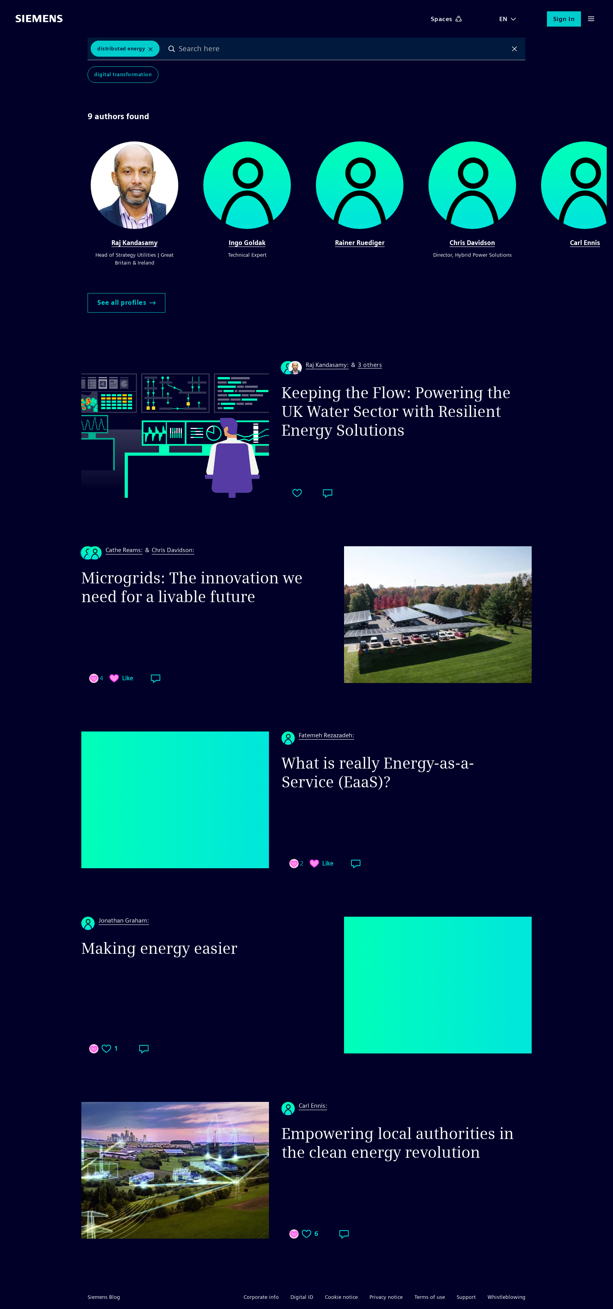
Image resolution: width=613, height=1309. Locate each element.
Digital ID (301, 1297)
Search (172, 49)
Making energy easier (159, 948)
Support (466, 1297)
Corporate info (261, 1297)
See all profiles (126, 302)
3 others (370, 365)
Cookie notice (341, 1297)
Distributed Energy (121, 49)
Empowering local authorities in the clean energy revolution (397, 1143)
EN (503, 19)
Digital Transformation (123, 75)
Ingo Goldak (247, 243)
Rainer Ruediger (360, 243)
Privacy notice (386, 1297)
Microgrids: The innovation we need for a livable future (192, 587)
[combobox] (343, 49)
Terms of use (429, 1297)
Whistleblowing (506, 1297)
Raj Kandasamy (134, 243)
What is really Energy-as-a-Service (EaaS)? (377, 772)
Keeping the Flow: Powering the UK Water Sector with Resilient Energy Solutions (396, 411)
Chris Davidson (472, 243)
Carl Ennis (585, 243)
